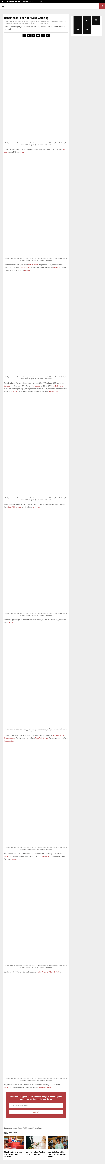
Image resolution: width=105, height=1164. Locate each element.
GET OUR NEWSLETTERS (11, 1)
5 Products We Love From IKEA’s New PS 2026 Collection (13, 1154)
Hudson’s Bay (9, 741)
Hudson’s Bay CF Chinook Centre (48, 972)
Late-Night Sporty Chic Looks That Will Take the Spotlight (57, 1154)
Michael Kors (53, 392)
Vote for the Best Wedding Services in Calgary (35, 1153)
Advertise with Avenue (32, 1)
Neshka (27, 270)
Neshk (15, 392)
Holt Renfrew (33, 265)
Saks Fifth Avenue (14, 507)
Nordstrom (57, 268)
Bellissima (59, 386)
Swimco (7, 386)
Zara (22, 152)
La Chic (10, 623)
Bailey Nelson (25, 268)
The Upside (36, 386)
